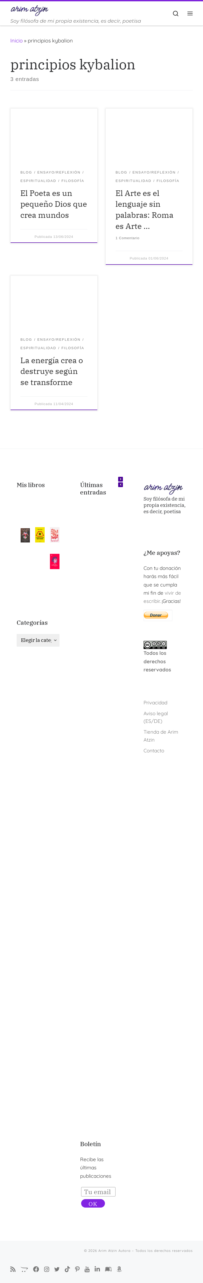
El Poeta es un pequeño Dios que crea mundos (53, 204)
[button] (120, 479)
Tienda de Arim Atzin (161, 736)
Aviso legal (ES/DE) (156, 717)
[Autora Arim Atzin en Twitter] (57, 1269)
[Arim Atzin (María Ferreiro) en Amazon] (119, 1269)
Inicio (16, 40)
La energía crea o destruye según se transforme (51, 371)
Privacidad (155, 702)
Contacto (154, 750)
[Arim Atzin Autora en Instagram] (46, 1269)
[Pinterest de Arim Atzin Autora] (77, 1269)
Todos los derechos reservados (157, 661)
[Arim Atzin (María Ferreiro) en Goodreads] (108, 1269)
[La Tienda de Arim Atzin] (24, 1269)
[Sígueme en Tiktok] (67, 1269)
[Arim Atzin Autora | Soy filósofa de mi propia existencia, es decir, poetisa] (29, 10)
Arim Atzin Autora (114, 1250)
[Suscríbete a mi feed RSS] (13, 1269)
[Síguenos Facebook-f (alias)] (36, 1269)
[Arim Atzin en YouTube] (87, 1269)
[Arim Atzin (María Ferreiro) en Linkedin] (97, 1269)
